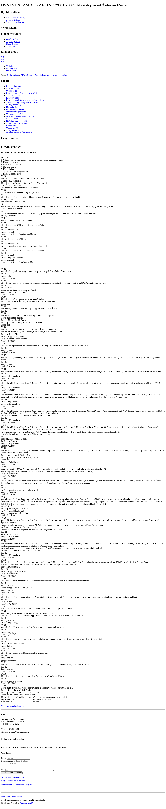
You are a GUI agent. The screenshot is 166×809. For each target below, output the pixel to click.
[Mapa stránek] (12, 44)
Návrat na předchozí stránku (13, 706)
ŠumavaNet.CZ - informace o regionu (16, 786)
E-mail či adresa (8, 761)
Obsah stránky (11, 146)
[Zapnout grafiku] (13, 20)
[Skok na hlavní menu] (15, 22)
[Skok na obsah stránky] (15, 17)
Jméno (3, 758)
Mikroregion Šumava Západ (12, 779)
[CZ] (2, 57)
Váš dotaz (5, 772)
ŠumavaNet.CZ (26, 805)
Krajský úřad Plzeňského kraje (13, 782)
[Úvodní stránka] (12, 39)
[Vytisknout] (10, 46)
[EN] (2, 62)
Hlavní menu (9, 51)
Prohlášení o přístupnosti (11, 798)
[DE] (2, 59)
